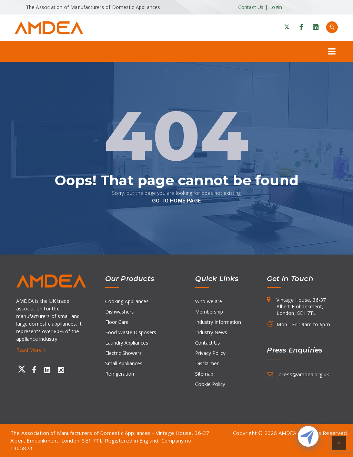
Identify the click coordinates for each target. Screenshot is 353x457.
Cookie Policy (210, 384)
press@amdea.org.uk (304, 374)
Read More (31, 350)
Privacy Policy (210, 353)
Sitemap (204, 373)
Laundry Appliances (126, 342)
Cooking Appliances (127, 301)
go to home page (176, 201)
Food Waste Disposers (130, 332)
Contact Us (251, 7)
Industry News (211, 332)
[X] (287, 27)
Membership (209, 311)
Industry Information (218, 322)
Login (275, 7)
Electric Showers (123, 353)
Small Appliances (123, 363)
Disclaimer (207, 363)
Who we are (208, 301)
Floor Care (117, 322)
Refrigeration (119, 373)
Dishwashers (119, 311)
